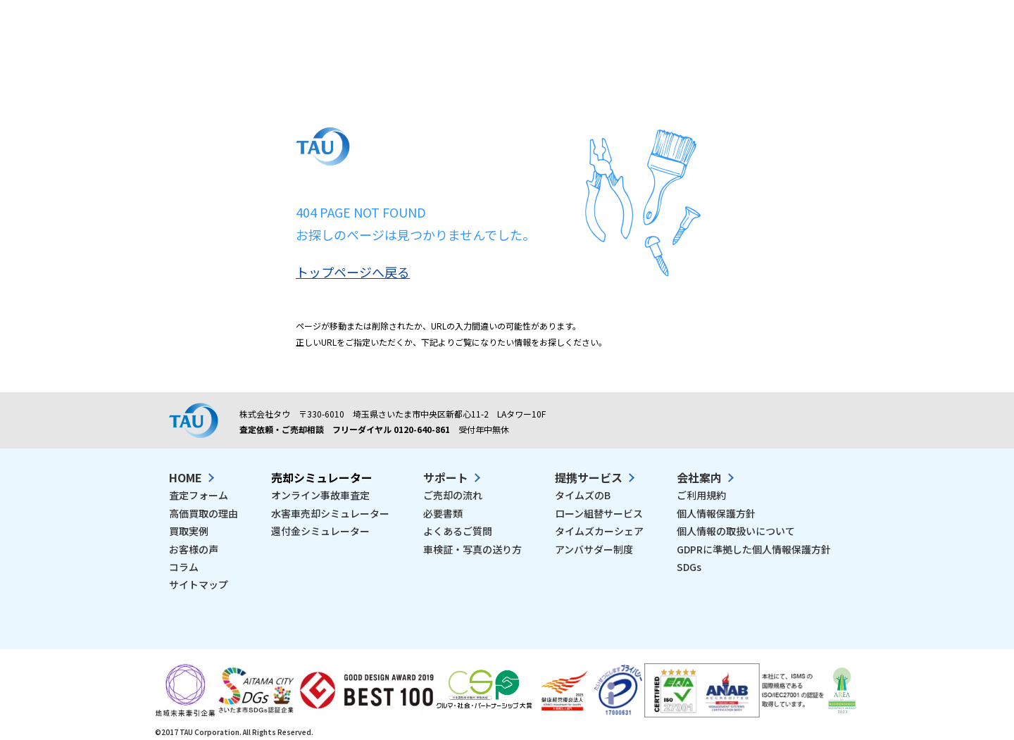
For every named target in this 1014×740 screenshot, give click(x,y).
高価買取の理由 (203, 513)
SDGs (689, 567)
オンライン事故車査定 (320, 495)
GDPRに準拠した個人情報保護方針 (754, 549)
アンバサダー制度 (594, 549)
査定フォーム (198, 495)
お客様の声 (193, 549)
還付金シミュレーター (320, 531)
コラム (184, 567)
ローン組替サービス (599, 513)
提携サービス (588, 477)
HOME (185, 477)
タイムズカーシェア (599, 531)
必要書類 (443, 513)
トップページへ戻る (353, 272)
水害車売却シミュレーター (330, 513)
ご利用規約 (701, 495)
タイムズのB (583, 495)
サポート (445, 477)
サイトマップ (198, 584)
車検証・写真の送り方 (472, 549)
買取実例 (188, 531)
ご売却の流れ (452, 495)
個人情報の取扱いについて (736, 531)
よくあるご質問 (457, 531)
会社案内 (699, 477)
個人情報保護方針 (716, 513)
